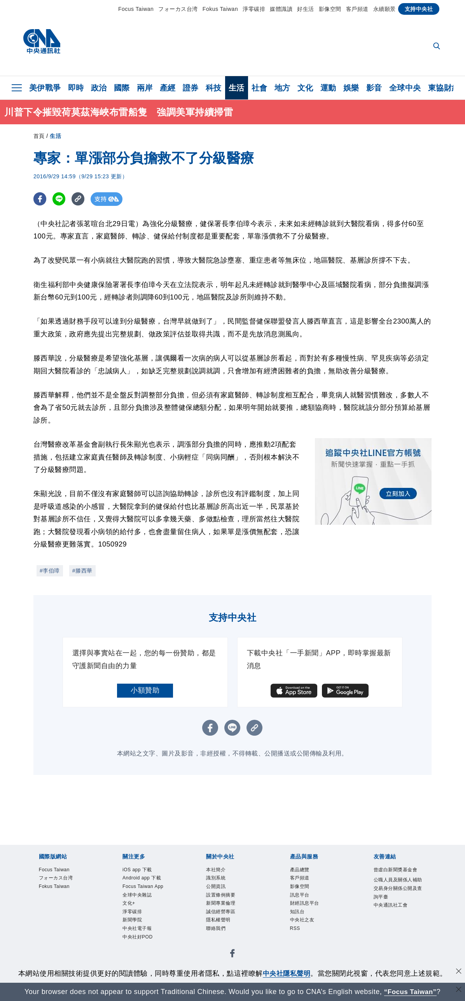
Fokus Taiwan (220, 9)
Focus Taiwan (136, 9)
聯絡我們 (220, 944)
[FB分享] (40, 199)
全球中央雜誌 (144, 923)
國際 (122, 88)
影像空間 (330, 9)
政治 (99, 88)
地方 (282, 88)
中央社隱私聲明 (286, 973)
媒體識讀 (281, 9)
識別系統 (220, 881)
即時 (76, 88)
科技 (214, 88)
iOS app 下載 (144, 871)
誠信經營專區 (227, 923)
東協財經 (444, 88)
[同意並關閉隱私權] (458, 972)
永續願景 (384, 9)
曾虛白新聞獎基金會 (399, 876)
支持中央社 (419, 9)
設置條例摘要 (227, 902)
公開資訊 (220, 892)
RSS (297, 944)
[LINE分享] (60, 199)
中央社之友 (308, 934)
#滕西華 (82, 571)
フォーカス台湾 (178, 9)
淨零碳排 (254, 9)
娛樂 (351, 88)
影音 (374, 88)
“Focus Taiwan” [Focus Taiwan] (410, 992)
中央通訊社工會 (399, 934)
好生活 (305, 9)
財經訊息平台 (311, 913)
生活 (237, 88)
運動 (328, 88)
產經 (168, 88)
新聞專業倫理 (227, 913)
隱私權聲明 (224, 934)
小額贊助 (145, 690)
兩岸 (145, 88)
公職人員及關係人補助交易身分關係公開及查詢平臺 (399, 907)
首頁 (39, 136)
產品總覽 (304, 871)
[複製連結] (80, 199)
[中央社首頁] (41, 43)
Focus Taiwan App (145, 907)
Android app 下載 (147, 886)
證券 (191, 88)
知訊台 (301, 923)
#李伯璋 (50, 571)
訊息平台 (304, 902)
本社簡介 (220, 871)
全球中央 (405, 88)
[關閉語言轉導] (458, 991)
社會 (259, 88)
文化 (305, 88)
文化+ (131, 934)
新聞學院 (136, 955)
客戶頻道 (357, 9)
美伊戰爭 (45, 88)
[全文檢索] (437, 46)
